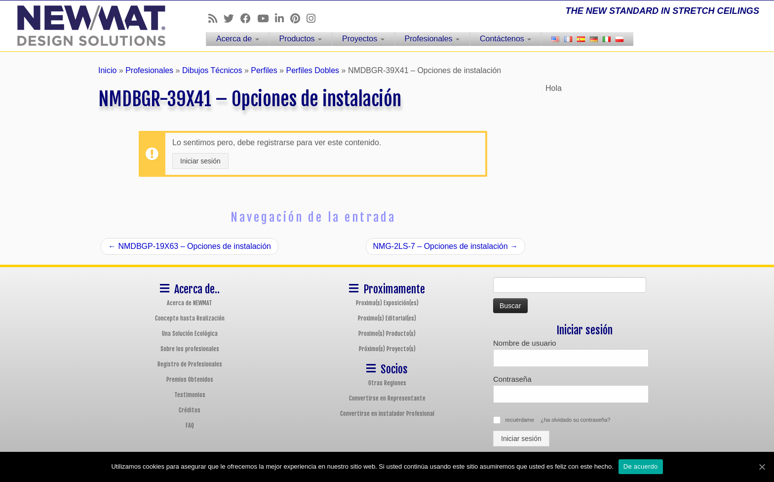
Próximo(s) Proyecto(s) (387, 349)
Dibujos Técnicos (212, 70)
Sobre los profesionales (189, 349)
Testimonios (189, 395)
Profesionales (432, 39)
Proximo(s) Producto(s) (387, 333)
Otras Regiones (387, 383)
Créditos (189, 410)
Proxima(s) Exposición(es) (387, 303)
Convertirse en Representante (387, 398)
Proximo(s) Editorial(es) (387, 318)
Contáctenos (505, 39)
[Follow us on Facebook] (248, 18)
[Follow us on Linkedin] (282, 18)
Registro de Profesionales (189, 364)
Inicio (107, 70)
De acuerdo (640, 466)
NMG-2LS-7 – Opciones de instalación (445, 246)
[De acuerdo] (762, 467)
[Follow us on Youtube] (266, 18)
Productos (300, 39)
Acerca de (237, 39)
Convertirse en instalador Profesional (387, 413)
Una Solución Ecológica (190, 333)
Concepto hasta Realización (190, 318)
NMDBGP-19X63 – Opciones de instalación (189, 246)
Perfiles (264, 70)
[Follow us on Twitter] (232, 18)
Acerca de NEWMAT (189, 303)
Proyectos (363, 39)
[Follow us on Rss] (216, 18)
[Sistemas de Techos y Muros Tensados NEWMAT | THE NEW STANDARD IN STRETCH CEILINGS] (89, 25)
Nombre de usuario (524, 343)
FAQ (190, 425)
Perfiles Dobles (312, 70)
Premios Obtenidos (189, 379)
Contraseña (512, 379)
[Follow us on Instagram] (314, 18)
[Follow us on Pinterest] (298, 18)
